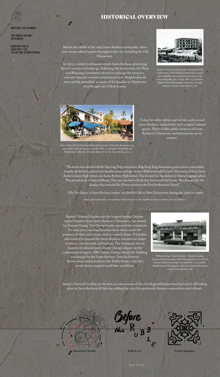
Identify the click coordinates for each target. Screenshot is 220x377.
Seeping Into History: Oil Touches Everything (25, 49)
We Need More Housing (21, 37)
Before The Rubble (23, 28)
